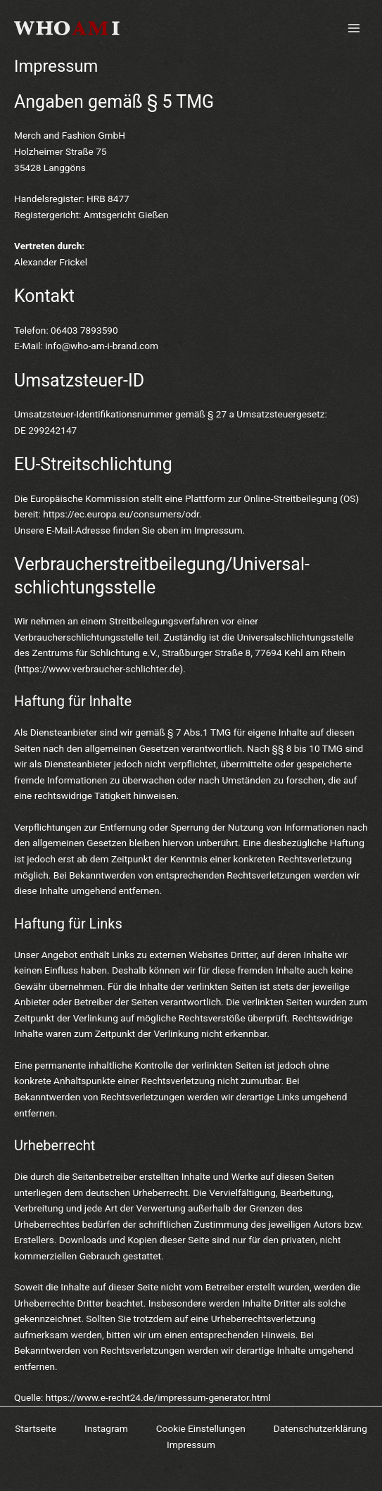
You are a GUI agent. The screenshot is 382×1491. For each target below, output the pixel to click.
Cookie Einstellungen (201, 1428)
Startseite (35, 1428)
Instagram (106, 1428)
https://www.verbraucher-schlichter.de (99, 668)
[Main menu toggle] (354, 28)
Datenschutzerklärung (320, 1428)
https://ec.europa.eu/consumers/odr (121, 514)
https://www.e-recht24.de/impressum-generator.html (158, 1397)
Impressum (191, 1444)
